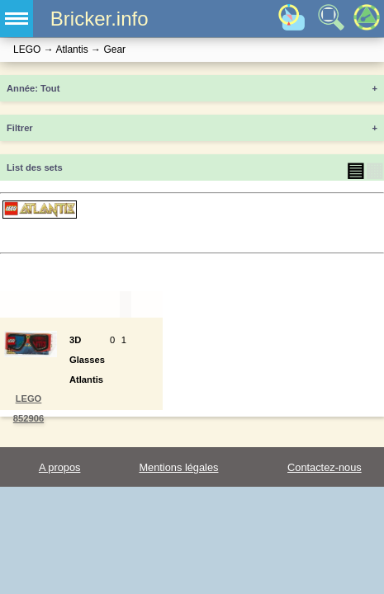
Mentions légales (178, 467)
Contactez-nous (324, 467)
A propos (60, 467)
